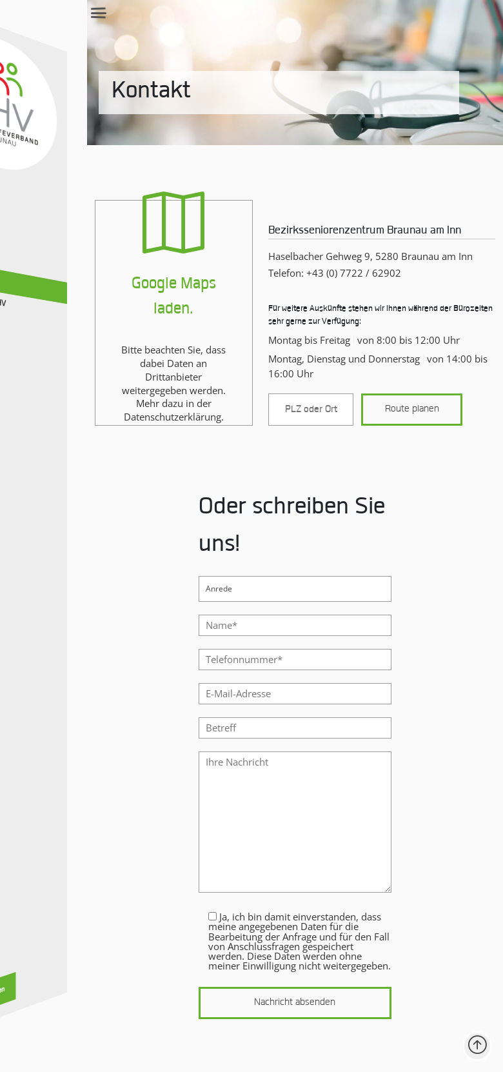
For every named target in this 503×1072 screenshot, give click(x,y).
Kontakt (91, 112)
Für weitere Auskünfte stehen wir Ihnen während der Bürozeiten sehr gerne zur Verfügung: (355, 336)
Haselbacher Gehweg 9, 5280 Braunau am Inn (336, 276)
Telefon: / (300, 293)
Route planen (396, 429)
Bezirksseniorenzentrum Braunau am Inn (330, 251)
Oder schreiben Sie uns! (250, 547)
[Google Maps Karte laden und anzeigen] (130, 333)
